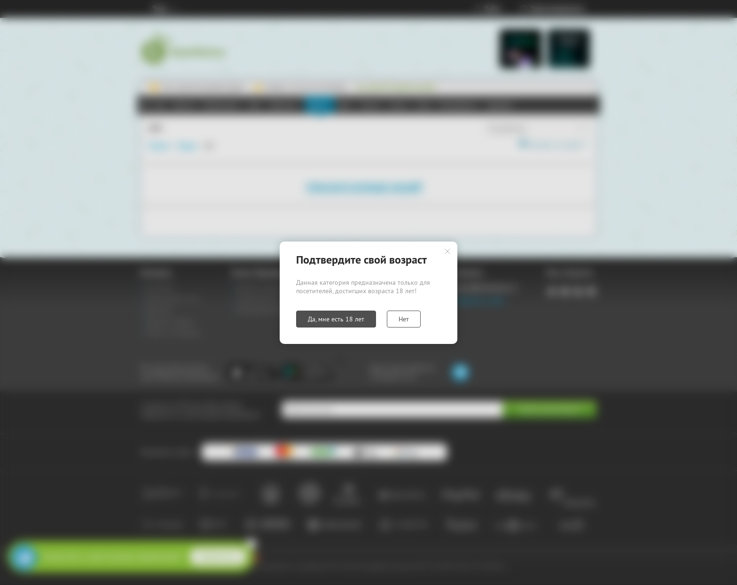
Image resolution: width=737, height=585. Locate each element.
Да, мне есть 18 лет (336, 319)
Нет (404, 319)
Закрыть (447, 251)
